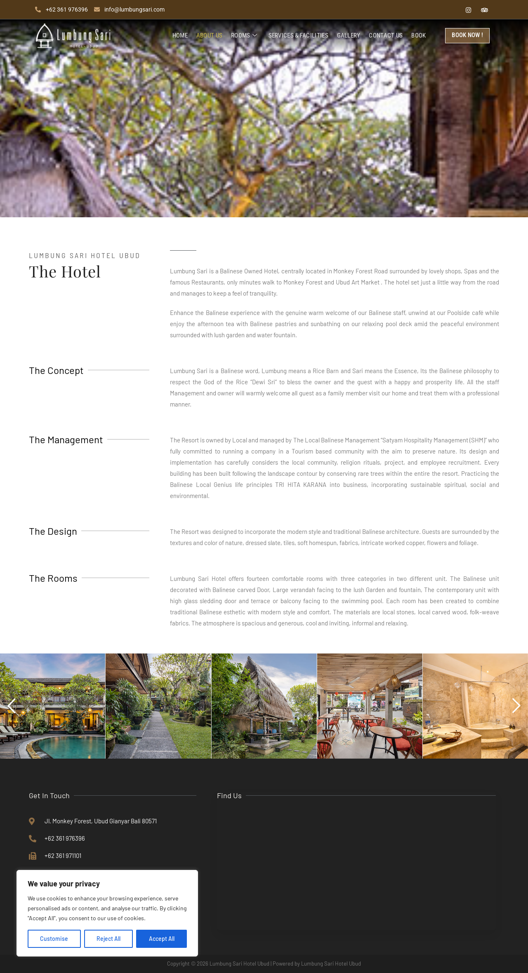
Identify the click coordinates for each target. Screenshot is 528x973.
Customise (54, 938)
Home (182, 35)
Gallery (349, 35)
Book (419, 35)
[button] (11, 706)
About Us (211, 35)
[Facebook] (452, 9)
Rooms (245, 36)
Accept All (161, 938)
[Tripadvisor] (484, 9)
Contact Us (386, 35)
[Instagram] (468, 9)
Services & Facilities (299, 35)
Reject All (108, 938)
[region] (107, 913)
